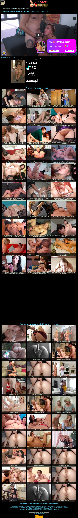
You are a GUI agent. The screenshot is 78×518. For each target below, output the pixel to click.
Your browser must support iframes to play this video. (39, 35)
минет (11, 59)
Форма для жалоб (44, 512)
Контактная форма (34, 512)
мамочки (6, 59)
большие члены (26, 59)
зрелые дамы (17, 59)
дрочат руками (35, 59)
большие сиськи (45, 59)
